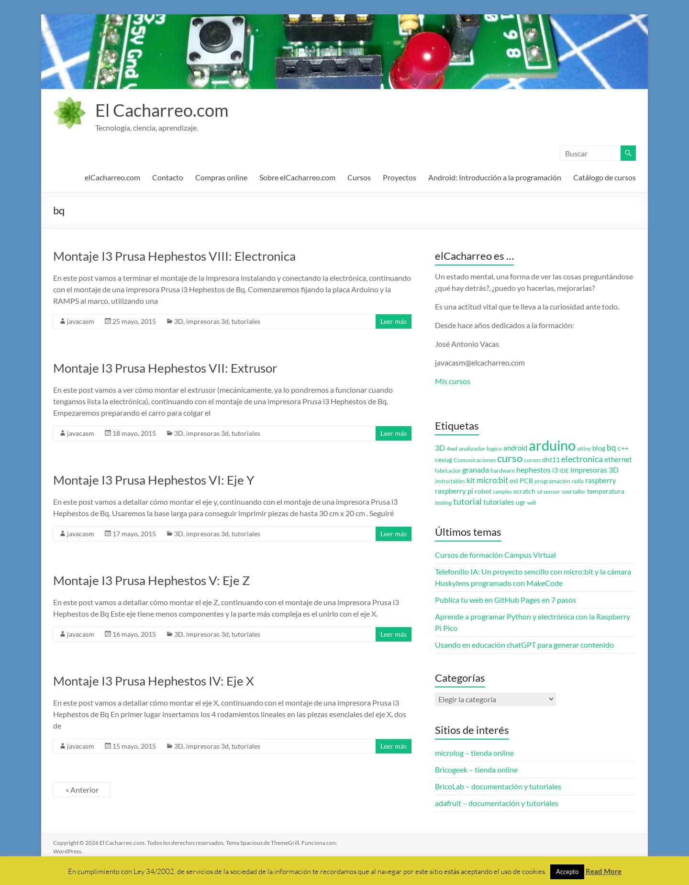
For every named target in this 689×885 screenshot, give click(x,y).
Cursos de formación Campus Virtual (495, 554)
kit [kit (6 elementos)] (471, 480)
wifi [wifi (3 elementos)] (531, 502)
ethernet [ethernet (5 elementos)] (618, 459)
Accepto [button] (567, 871)
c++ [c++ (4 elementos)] (623, 448)
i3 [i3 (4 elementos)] (555, 470)
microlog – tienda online (474, 752)
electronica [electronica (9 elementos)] (582, 459)
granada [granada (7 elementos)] (475, 469)
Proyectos (399, 177)
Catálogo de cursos (604, 177)
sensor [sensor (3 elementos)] (552, 491)
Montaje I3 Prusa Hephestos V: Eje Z (151, 580)
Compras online (221, 177)
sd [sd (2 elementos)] (539, 491)
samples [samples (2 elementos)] (502, 491)
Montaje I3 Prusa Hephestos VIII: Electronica (174, 256)
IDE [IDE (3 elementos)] (564, 470)
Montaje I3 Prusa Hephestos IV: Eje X (153, 680)
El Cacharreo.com (162, 110)
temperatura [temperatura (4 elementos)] (605, 491)
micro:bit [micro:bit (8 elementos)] (492, 480)
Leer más (393, 321)
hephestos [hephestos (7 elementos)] (533, 469)
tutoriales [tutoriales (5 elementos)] (498, 502)
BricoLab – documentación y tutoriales (498, 786)
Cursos (359, 177)
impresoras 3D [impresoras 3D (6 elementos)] (594, 469)
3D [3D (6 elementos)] (440, 447)
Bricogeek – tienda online (476, 769)
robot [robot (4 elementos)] (483, 491)
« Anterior (82, 789)
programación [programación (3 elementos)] (552, 481)
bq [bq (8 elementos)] (611, 447)
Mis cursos (452, 381)
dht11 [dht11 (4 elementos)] (551, 460)
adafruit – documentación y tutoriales (496, 803)
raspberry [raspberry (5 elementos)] (600, 480)
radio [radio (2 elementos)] (578, 481)
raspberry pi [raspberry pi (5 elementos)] (454, 491)
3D (178, 321)
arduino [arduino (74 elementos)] (552, 445)
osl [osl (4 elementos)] (514, 481)
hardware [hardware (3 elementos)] (502, 470)
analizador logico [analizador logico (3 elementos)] (480, 448)
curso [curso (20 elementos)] (509, 458)
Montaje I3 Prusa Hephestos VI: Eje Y (153, 479)
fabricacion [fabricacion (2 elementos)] (448, 470)
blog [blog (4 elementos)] (598, 448)
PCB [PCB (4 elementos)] (526, 481)
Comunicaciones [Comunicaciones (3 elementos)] (475, 460)
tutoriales (246, 321)
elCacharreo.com (112, 177)
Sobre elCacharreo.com (297, 177)
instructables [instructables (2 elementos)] (450, 481)
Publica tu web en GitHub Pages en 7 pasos (505, 599)
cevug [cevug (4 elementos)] (443, 460)
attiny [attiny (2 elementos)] (584, 448)
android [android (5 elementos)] (515, 448)
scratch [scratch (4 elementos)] (524, 491)
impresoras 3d (207, 321)
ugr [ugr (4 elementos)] (521, 502)
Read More (604, 871)
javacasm (80, 321)
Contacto (167, 177)
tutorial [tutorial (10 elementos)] (467, 501)
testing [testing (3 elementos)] (443, 502)
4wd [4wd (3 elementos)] (451, 448)
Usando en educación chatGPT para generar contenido (524, 644)
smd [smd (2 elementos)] (566, 491)
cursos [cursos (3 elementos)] (532, 460)
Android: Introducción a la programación (494, 177)
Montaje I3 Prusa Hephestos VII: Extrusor (165, 368)
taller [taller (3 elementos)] (579, 491)
